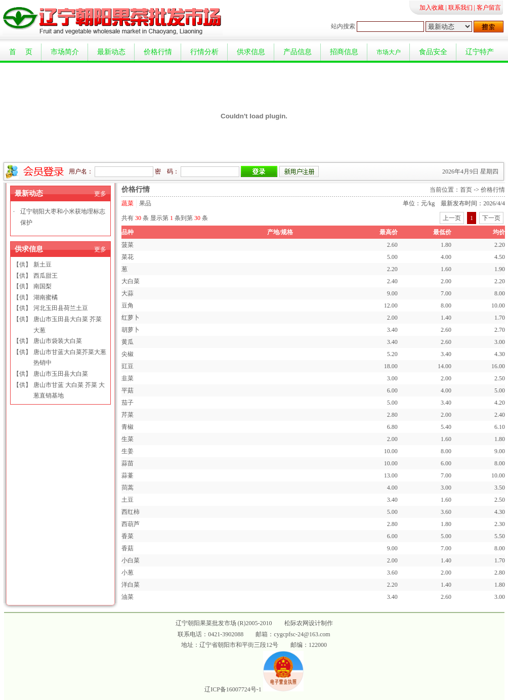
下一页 (491, 218)
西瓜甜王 (45, 275)
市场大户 (388, 52)
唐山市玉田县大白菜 (60, 373)
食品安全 (433, 52)
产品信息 (297, 52)
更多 (100, 193)
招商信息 (344, 52)
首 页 (20, 52)
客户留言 (489, 7)
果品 (145, 203)
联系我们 (460, 7)
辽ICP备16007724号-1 (233, 689)
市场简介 (65, 52)
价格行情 (158, 52)
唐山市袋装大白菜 (57, 340)
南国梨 (42, 286)
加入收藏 (431, 7)
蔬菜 (127, 203)
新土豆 (42, 264)
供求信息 (251, 52)
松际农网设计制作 (308, 623)
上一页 (452, 218)
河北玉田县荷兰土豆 (60, 308)
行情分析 (204, 52)
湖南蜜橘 (45, 297)
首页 (466, 189)
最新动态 (111, 52)
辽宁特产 (479, 52)
